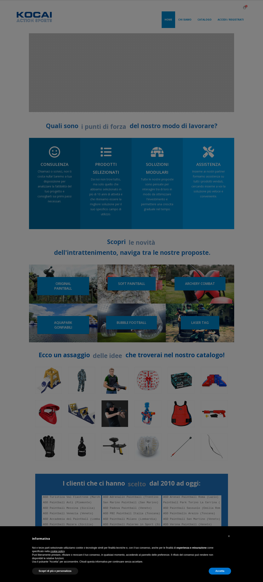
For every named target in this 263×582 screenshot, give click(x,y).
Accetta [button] (219, 571)
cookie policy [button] (57, 551)
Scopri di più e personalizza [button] (55, 571)
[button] (229, 536)
